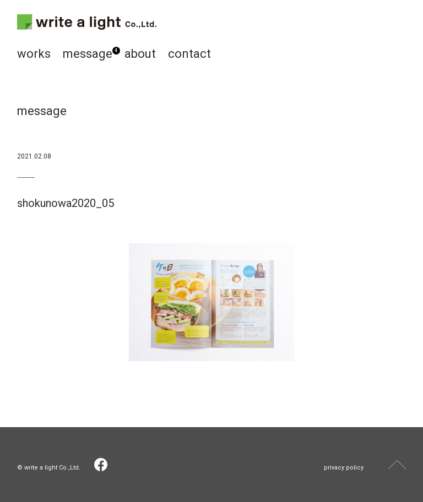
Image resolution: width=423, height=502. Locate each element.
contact (189, 54)
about (140, 54)
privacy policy (344, 467)
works (34, 54)
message (87, 54)
